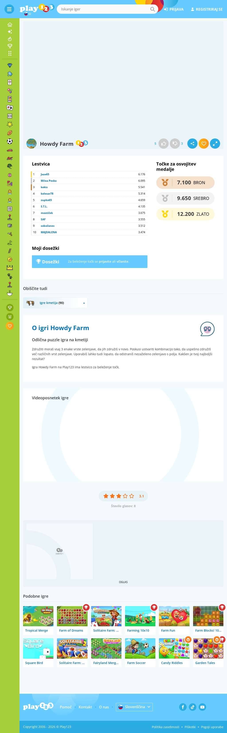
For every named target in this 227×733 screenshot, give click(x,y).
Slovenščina (131, 706)
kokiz (44, 187)
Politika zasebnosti (165, 727)
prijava (174, 9)
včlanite (122, 261)
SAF (43, 219)
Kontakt (85, 707)
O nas (104, 707)
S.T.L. (44, 206)
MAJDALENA (49, 232)
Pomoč (66, 707)
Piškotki (190, 727)
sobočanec (48, 226)
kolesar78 (47, 193)
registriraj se (207, 9)
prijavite (105, 261)
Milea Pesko (49, 181)
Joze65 (45, 174)
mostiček (47, 213)
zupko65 (46, 200)
